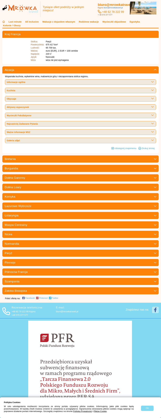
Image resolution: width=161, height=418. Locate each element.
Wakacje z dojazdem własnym (59, 21)
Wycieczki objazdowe (114, 21)
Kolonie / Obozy (11, 25)
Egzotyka (134, 21)
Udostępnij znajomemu (123, 148)
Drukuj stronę (146, 148)
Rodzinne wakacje (88, 21)
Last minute (15, 21)
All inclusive (31, 21)
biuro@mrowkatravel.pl (117, 5)
